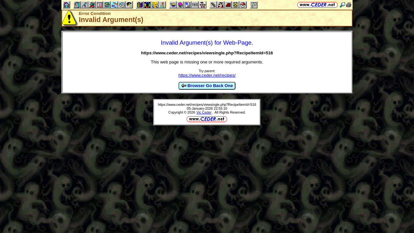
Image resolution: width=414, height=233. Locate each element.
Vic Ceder (204, 112)
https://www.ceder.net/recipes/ (206, 75)
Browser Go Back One (207, 85)
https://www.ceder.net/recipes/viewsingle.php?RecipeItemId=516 (207, 104)
